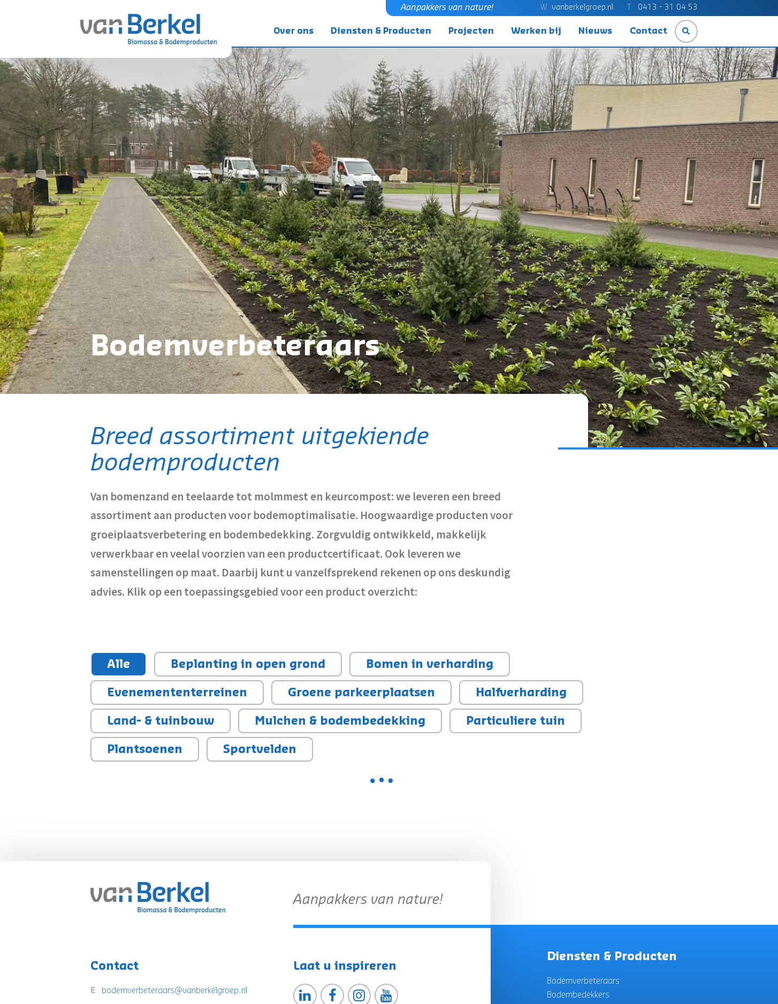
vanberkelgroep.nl (582, 7)
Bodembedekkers (578, 995)
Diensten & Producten (381, 31)
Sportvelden (259, 749)
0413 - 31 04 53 (668, 7)
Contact (648, 31)
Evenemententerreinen (177, 692)
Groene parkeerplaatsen (361, 692)
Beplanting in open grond (248, 664)
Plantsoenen (144, 749)
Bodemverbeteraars (583, 981)
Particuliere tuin (515, 721)
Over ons (293, 31)
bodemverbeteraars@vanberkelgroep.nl (174, 990)
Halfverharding (521, 692)
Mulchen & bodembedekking (340, 721)
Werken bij (536, 31)
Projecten (471, 31)
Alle (118, 664)
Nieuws (595, 31)
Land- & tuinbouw (160, 721)
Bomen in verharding (429, 664)
